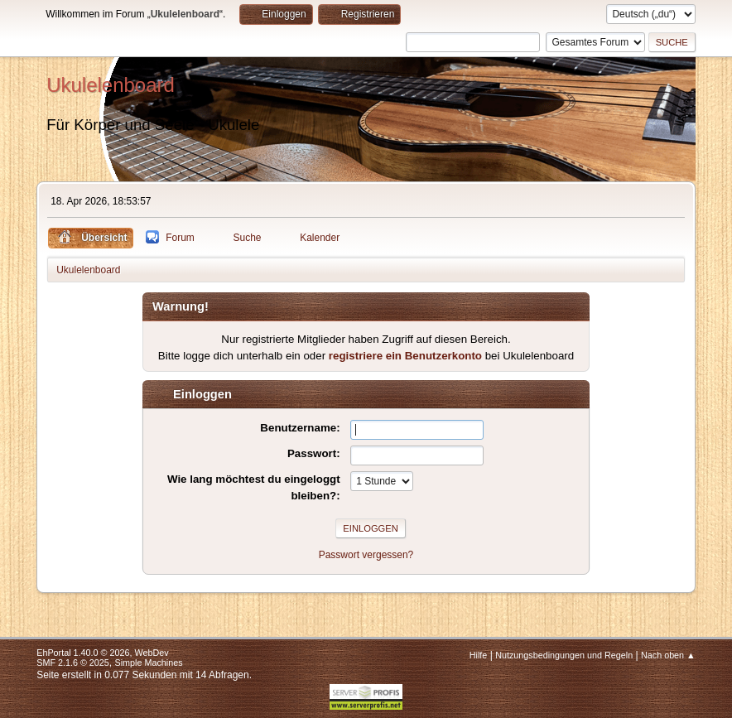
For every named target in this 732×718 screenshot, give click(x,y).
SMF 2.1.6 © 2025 (72, 662)
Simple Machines (149, 662)
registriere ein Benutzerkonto (405, 355)
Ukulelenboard (110, 85)
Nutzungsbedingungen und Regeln (564, 655)
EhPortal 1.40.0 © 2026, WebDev (102, 653)
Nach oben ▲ (668, 655)
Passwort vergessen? (366, 555)
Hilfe (479, 655)
